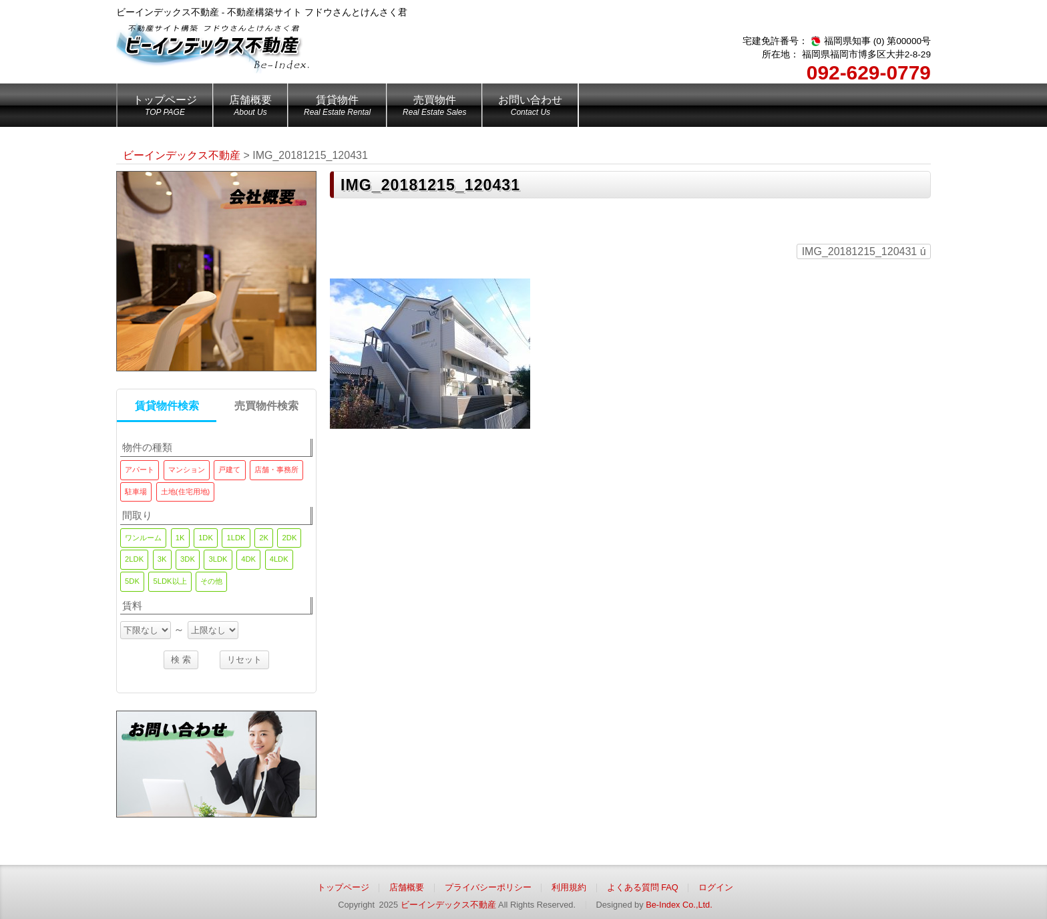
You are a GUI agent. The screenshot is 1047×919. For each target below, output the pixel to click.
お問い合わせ (530, 107)
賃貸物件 (337, 107)
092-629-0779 (869, 72)
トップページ (165, 107)
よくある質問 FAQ (642, 887)
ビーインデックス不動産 (448, 905)
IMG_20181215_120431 (864, 251)
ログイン (715, 887)
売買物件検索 (266, 405)
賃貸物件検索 (167, 405)
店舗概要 (250, 107)
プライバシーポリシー (488, 887)
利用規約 (569, 887)
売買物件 (434, 107)
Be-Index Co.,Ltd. (679, 905)
